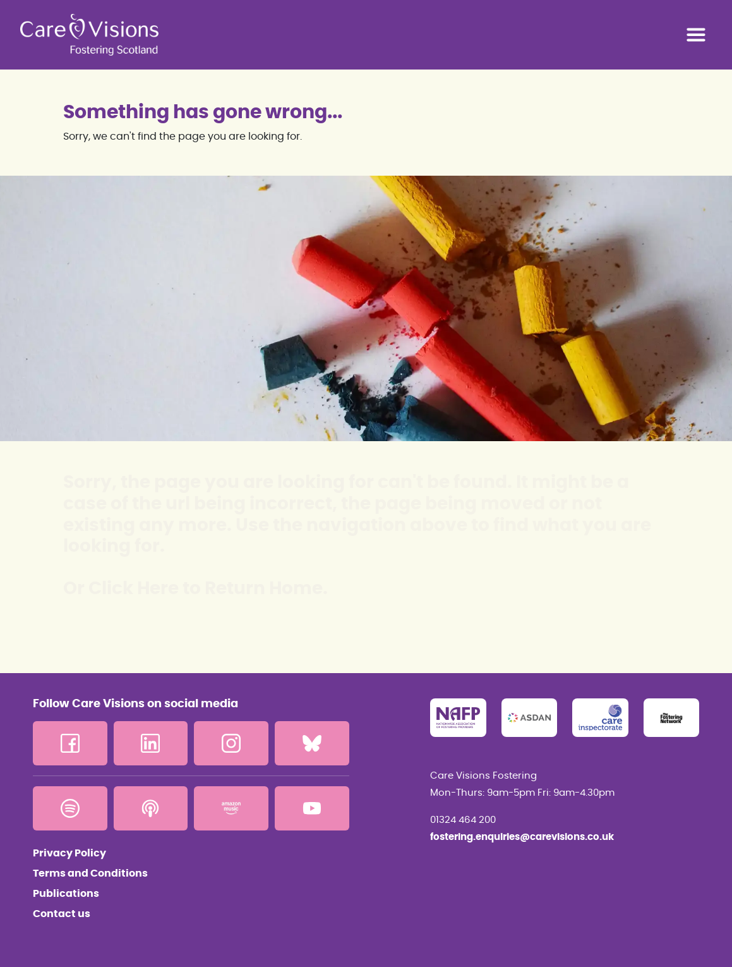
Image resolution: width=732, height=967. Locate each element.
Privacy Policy (69, 853)
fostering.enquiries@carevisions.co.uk (522, 837)
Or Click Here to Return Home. (195, 589)
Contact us (61, 914)
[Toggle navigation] (696, 35)
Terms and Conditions (90, 873)
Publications (66, 894)
